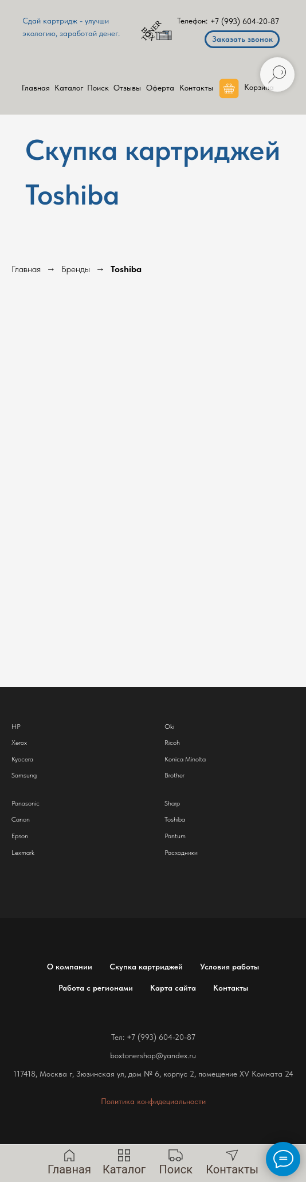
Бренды (75, 269)
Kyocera (22, 759)
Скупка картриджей (146, 966)
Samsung (24, 775)
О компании (69, 966)
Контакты (196, 87)
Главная (36, 87)
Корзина (259, 87)
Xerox (19, 743)
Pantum (175, 836)
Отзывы (127, 87)
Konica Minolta (185, 759)
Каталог (69, 87)
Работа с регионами (95, 987)
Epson (19, 836)
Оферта (160, 87)
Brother (174, 775)
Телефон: (192, 20)
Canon (20, 819)
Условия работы (229, 966)
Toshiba (126, 269)
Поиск (98, 87)
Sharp (172, 803)
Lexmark (22, 853)
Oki (169, 726)
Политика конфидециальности (153, 1101)
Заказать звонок (242, 39)
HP (16, 726)
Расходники (181, 853)
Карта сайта (173, 987)
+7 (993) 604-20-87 (244, 21)
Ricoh (172, 743)
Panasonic (25, 803)
